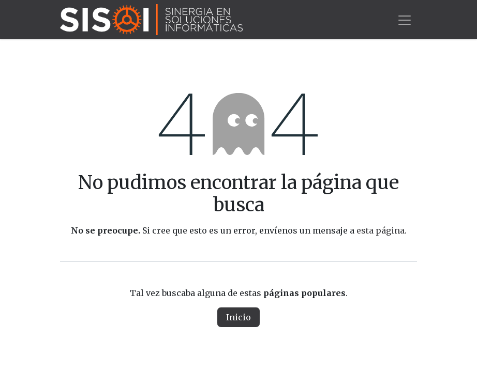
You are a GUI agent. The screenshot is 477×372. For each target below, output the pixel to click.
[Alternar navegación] (404, 19)
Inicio (238, 317)
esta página (380, 230)
